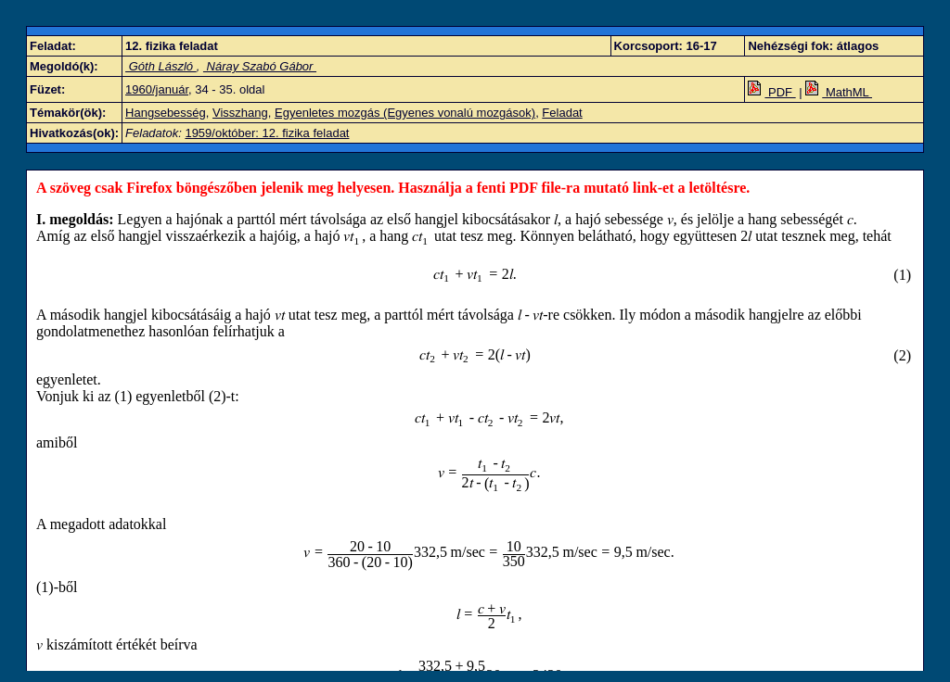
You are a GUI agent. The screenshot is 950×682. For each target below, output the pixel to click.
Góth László (161, 66)
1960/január (156, 89)
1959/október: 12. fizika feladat (267, 133)
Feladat (562, 113)
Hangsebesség (165, 113)
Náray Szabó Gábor (259, 66)
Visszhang (240, 113)
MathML (838, 92)
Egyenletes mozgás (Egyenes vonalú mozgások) (405, 113)
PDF (771, 92)
